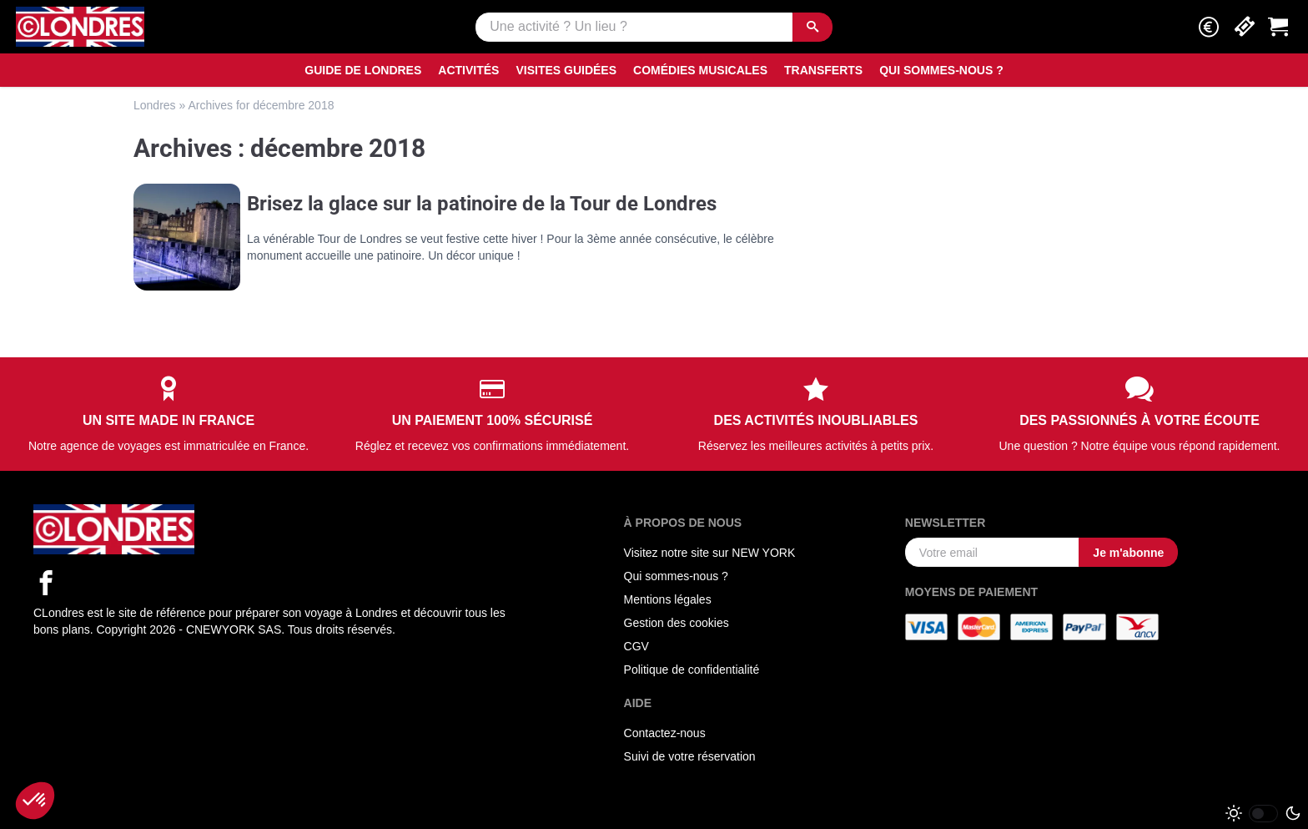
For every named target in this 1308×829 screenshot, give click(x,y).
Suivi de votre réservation (690, 756)
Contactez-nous (665, 733)
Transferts (823, 70)
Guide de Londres (362, 70)
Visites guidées (566, 70)
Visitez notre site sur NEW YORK (710, 552)
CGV (636, 646)
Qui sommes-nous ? (941, 70)
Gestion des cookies (676, 622)
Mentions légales (668, 599)
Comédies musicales (700, 70)
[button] (1209, 27)
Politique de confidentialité (692, 669)
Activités (468, 70)
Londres (154, 105)
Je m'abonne (1128, 552)
